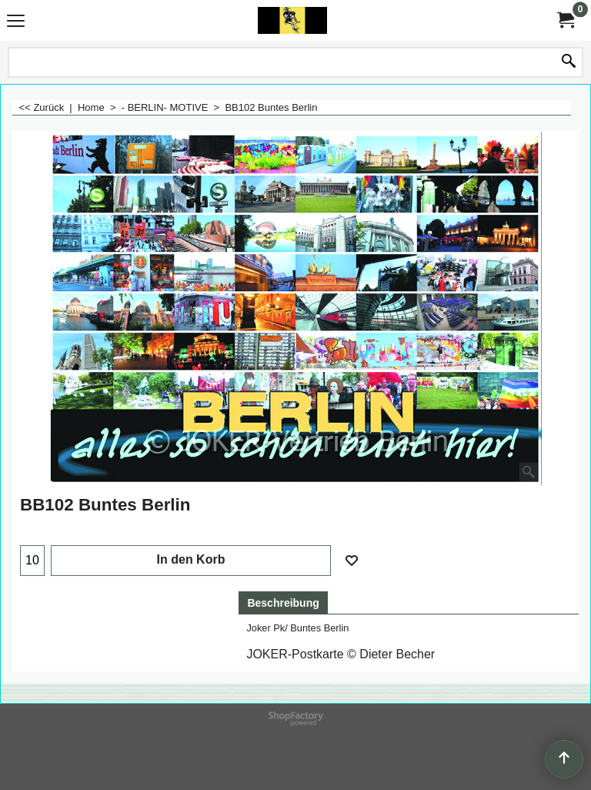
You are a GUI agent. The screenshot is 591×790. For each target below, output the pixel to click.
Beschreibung (283, 603)
